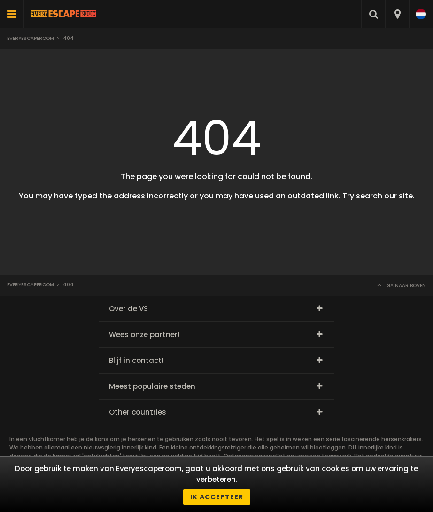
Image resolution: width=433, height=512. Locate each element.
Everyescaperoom (30, 38)
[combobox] (397, 14)
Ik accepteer (216, 497)
